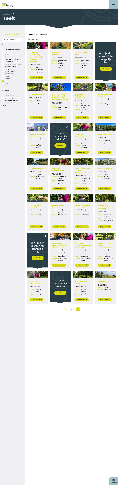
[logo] (8, 4)
